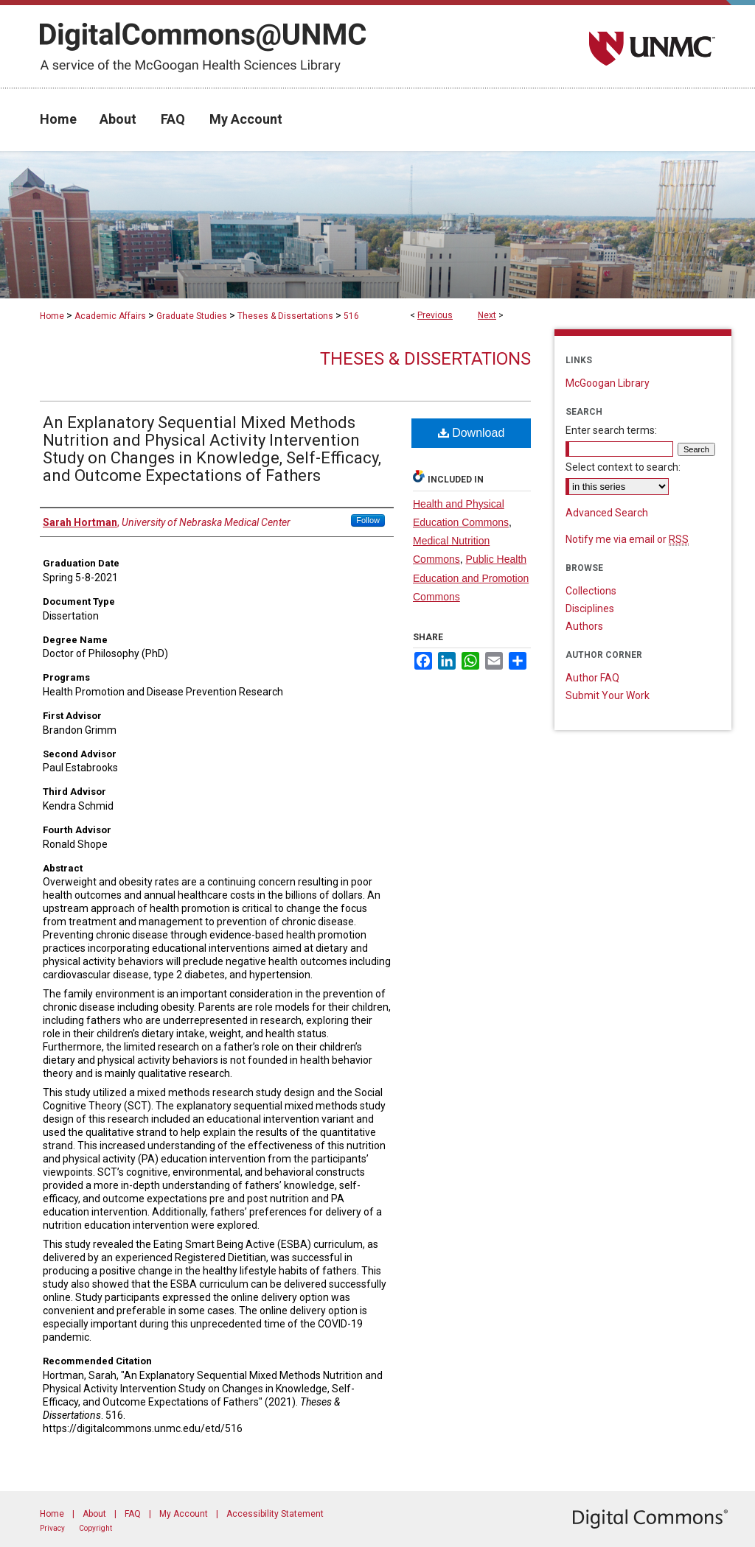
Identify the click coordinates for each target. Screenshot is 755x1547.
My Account (183, 1514)
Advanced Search (607, 513)
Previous (435, 315)
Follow (368, 520)
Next (487, 315)
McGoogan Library (608, 383)
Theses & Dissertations (285, 316)
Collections (591, 591)
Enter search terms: (611, 430)
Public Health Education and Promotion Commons (471, 577)
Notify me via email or (627, 539)
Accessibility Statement (275, 1514)
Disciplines (590, 608)
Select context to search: (623, 467)
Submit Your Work (608, 695)
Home (52, 316)
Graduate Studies (191, 316)
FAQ (133, 1514)
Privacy (52, 1528)
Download (471, 433)
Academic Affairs (110, 316)
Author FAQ (592, 678)
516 (351, 316)
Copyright (95, 1528)
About (94, 1514)
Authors (584, 626)
